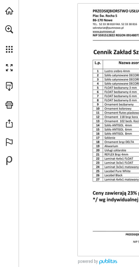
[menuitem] (9, 39)
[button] (9, 29)
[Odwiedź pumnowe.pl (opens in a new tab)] (9, 10)
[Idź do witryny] (111, 43)
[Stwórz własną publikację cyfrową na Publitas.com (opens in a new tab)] (9, 160)
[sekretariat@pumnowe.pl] (116, 38)
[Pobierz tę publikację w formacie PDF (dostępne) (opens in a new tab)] (9, 86)
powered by (88, 261)
